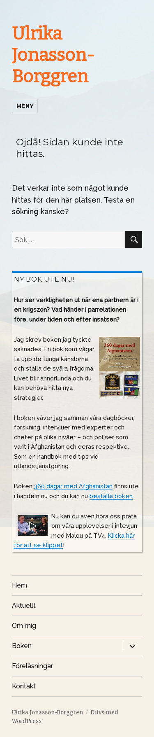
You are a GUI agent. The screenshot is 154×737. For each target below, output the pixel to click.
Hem (19, 585)
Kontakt (24, 686)
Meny (24, 106)
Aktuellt (24, 605)
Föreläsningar (32, 666)
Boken (22, 646)
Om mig (24, 626)
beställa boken (111, 495)
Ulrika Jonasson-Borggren (53, 55)
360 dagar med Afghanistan (73, 486)
